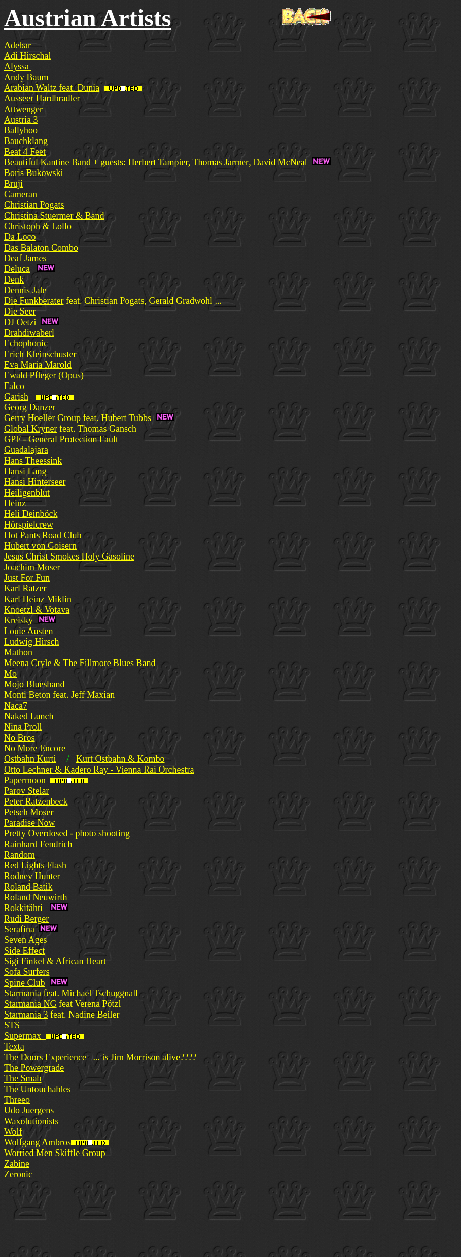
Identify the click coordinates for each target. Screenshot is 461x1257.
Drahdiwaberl (29, 333)
